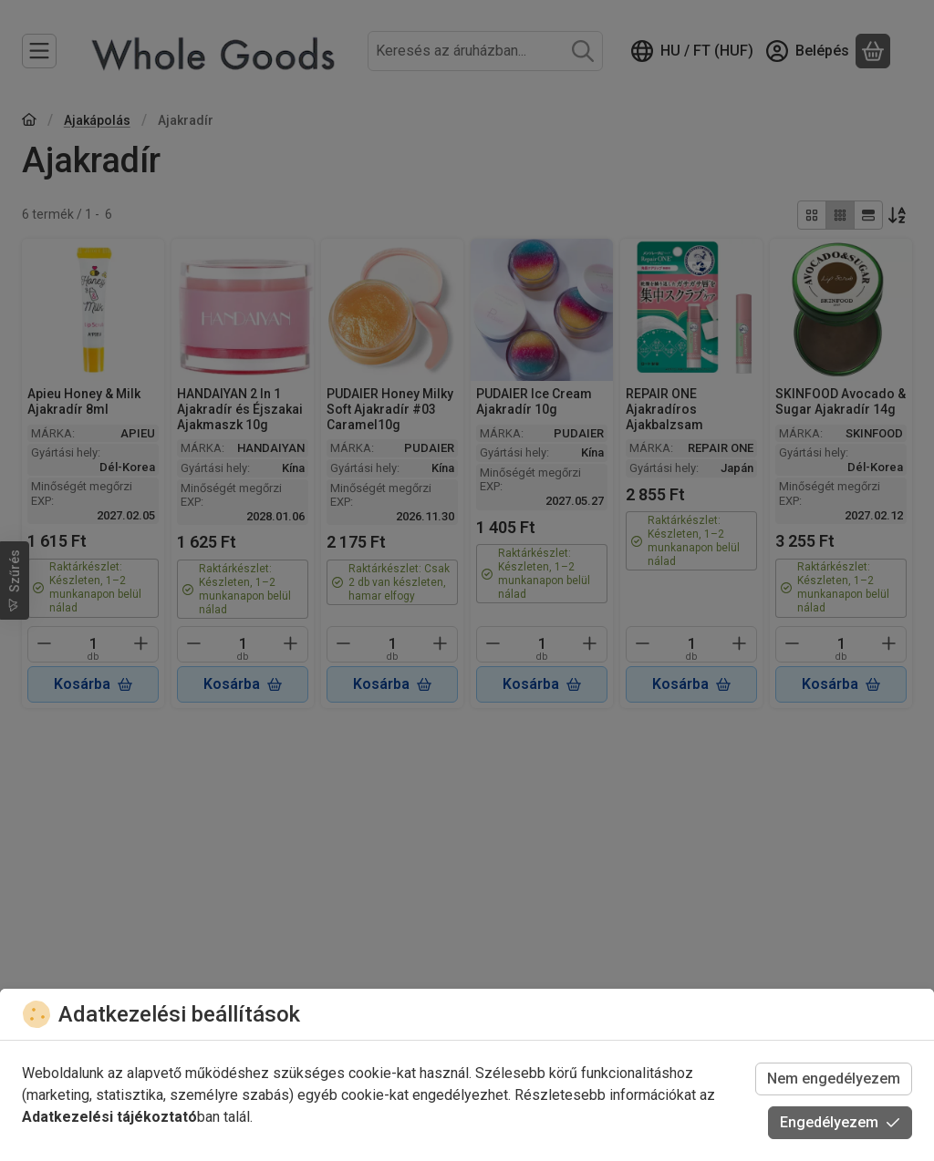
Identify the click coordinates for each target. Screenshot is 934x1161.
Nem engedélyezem (833, 1078)
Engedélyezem (840, 1122)
